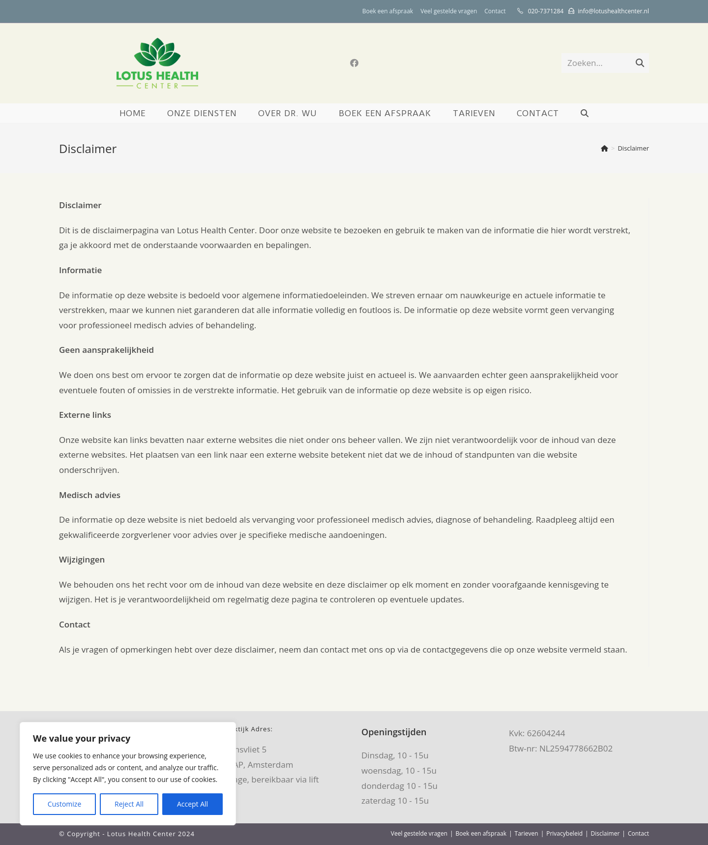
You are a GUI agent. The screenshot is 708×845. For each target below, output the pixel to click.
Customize (64, 804)
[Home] (604, 148)
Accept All (192, 804)
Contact (494, 11)
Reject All (129, 804)
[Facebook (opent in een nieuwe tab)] (354, 63)
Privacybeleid (564, 833)
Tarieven (526, 833)
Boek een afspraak (387, 11)
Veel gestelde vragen (448, 11)
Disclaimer (633, 148)
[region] (128, 773)
